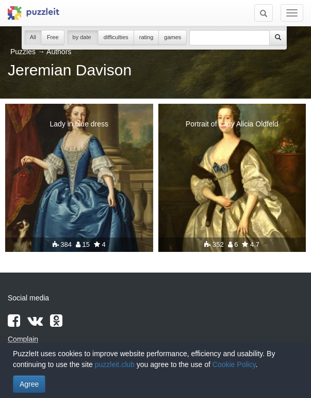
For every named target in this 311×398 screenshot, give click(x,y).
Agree (29, 384)
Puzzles (23, 51)
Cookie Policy (234, 364)
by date (83, 37)
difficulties (116, 37)
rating (146, 37)
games (172, 37)
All (33, 37)
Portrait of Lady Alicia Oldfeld (232, 124)
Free (53, 37)
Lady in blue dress (79, 124)
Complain (23, 339)
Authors (58, 51)
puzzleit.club (115, 364)
